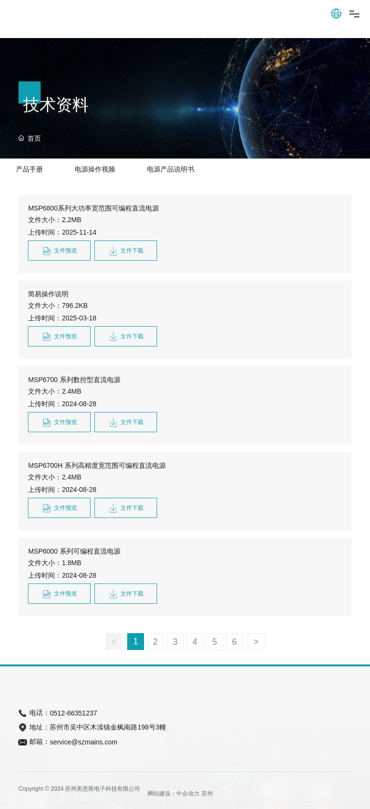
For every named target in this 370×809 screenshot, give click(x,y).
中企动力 (187, 793)
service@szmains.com (83, 742)
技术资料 (56, 104)
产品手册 (29, 169)
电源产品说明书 (170, 169)
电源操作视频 (95, 169)
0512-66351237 (73, 713)
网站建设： (161, 793)
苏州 (207, 793)
